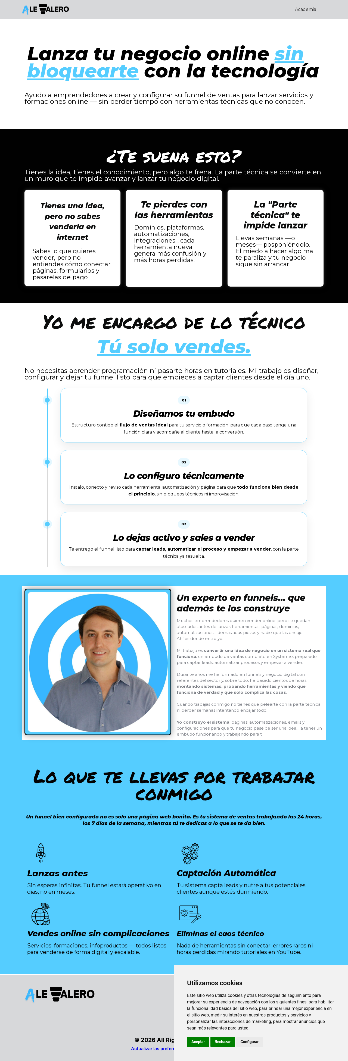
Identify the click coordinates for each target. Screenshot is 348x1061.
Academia (305, 9)
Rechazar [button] (223, 1042)
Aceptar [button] (198, 1042)
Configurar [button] (249, 1042)
